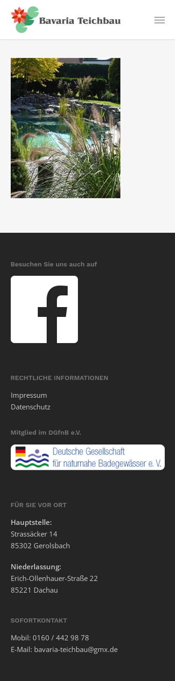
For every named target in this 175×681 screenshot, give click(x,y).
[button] (159, 19)
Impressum (29, 395)
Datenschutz (30, 406)
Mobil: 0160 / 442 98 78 (50, 637)
